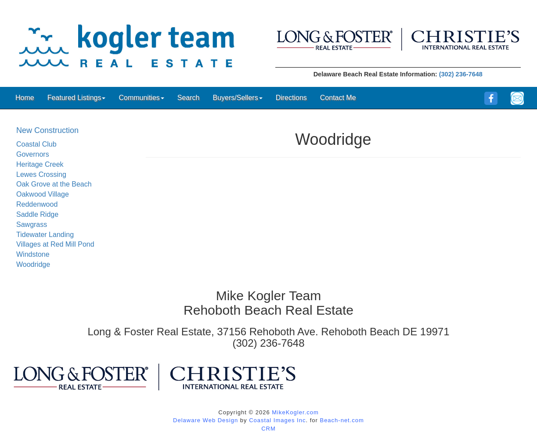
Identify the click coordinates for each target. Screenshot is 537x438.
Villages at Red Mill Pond (55, 244)
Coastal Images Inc (277, 420)
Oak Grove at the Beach (54, 184)
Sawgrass (31, 224)
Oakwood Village (42, 194)
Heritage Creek (40, 164)
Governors (32, 154)
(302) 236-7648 (461, 74)
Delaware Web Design (205, 420)
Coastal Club (36, 144)
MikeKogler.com (295, 412)
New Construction (47, 130)
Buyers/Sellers (237, 97)
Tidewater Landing (45, 234)
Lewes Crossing (41, 174)
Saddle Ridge (37, 214)
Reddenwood (37, 204)
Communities (141, 97)
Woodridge (33, 264)
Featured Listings (76, 97)
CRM (268, 428)
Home (24, 97)
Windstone (33, 254)
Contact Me (338, 97)
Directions (291, 97)
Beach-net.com (342, 420)
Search (188, 97)
